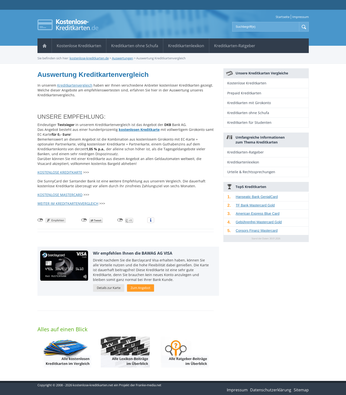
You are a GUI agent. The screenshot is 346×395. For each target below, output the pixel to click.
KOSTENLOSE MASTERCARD (59, 194)
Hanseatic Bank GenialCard (257, 197)
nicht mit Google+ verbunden (120, 220)
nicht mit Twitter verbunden (84, 220)
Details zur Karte (108, 288)
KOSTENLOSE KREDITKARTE (59, 172)
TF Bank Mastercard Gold (255, 205)
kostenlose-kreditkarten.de (89, 58)
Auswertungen (122, 58)
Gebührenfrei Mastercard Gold (259, 222)
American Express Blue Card (258, 213)
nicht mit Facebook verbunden (40, 220)
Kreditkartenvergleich (74, 85)
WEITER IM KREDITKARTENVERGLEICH (67, 203)
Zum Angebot (140, 288)
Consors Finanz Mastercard (257, 231)
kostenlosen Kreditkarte (139, 129)
